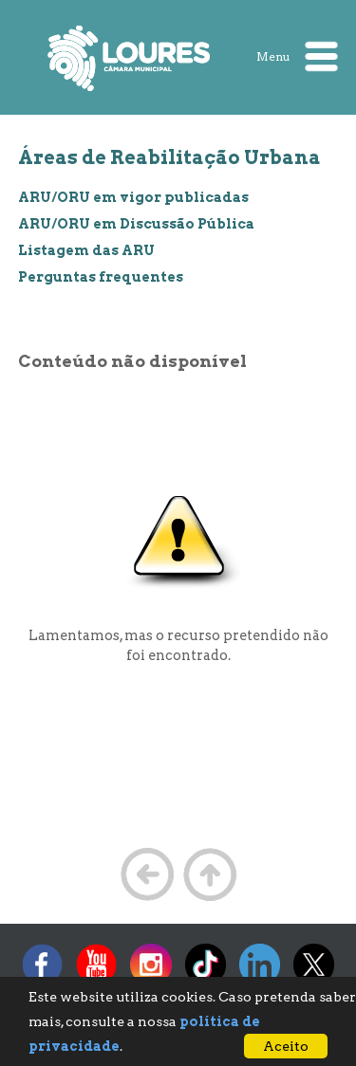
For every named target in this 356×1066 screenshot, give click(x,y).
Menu (297, 56)
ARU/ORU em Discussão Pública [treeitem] (136, 223)
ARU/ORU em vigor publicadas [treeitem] (133, 197)
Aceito (286, 1046)
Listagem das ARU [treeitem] (86, 250)
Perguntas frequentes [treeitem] (100, 276)
